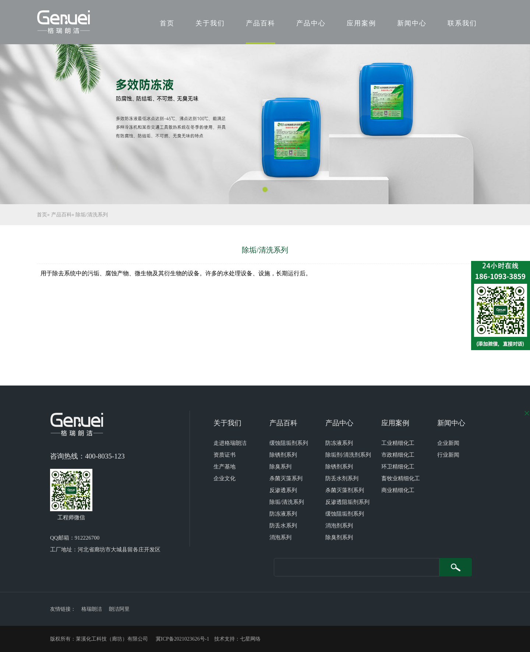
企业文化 (224, 478)
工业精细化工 (397, 443)
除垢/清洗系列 (91, 214)
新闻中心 (412, 23)
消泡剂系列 (339, 526)
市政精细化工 (397, 455)
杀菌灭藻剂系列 (344, 490)
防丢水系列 (283, 526)
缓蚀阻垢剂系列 (288, 443)
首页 (167, 23)
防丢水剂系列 (341, 478)
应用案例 (361, 23)
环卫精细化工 (397, 467)
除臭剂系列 (339, 537)
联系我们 (462, 23)
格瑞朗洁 (91, 609)
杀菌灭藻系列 (286, 478)
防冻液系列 (283, 514)
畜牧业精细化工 (400, 478)
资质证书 (224, 455)
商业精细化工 (397, 490)
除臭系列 (280, 467)
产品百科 (260, 23)
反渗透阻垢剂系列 (347, 502)
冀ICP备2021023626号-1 (182, 639)
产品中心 (311, 23)
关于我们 (210, 23)
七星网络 (250, 639)
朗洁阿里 (119, 609)
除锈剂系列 (283, 455)
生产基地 (224, 467)
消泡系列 (280, 537)
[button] (265, 189)
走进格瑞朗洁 (230, 443)
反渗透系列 (283, 490)
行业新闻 (448, 455)
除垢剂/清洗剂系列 (348, 455)
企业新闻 (448, 443)
